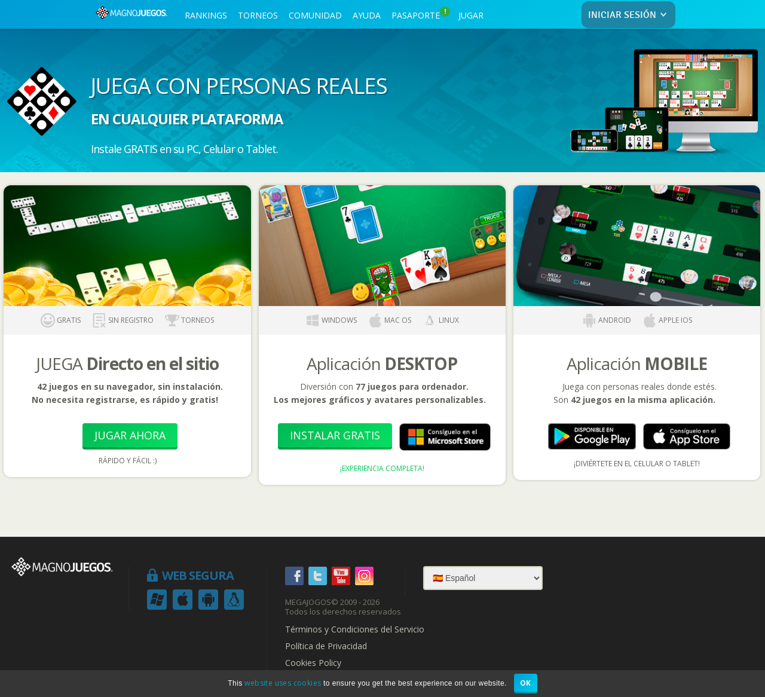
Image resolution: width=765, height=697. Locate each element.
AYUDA (367, 15)
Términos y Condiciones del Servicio (354, 629)
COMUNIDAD (315, 15)
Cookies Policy (313, 663)
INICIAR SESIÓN (629, 15)
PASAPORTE (420, 14)
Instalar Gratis (335, 435)
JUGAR (471, 15)
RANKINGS (206, 15)
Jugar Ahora (130, 435)
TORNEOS (258, 15)
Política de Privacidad (326, 646)
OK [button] (525, 683)
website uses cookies (282, 683)
